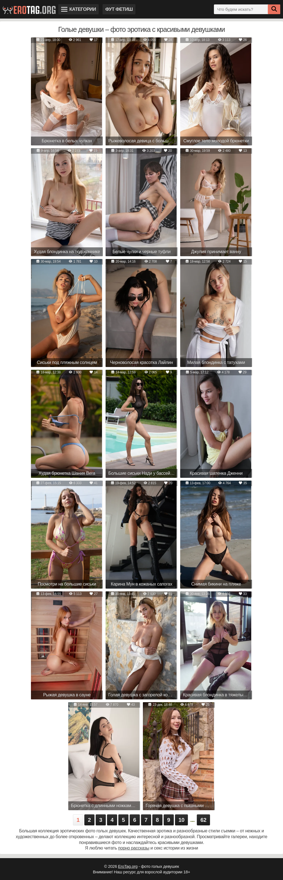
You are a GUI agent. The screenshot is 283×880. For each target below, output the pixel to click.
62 (203, 820)
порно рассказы (133, 848)
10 (182, 820)
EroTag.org (127, 866)
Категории (78, 9)
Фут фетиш (119, 9)
